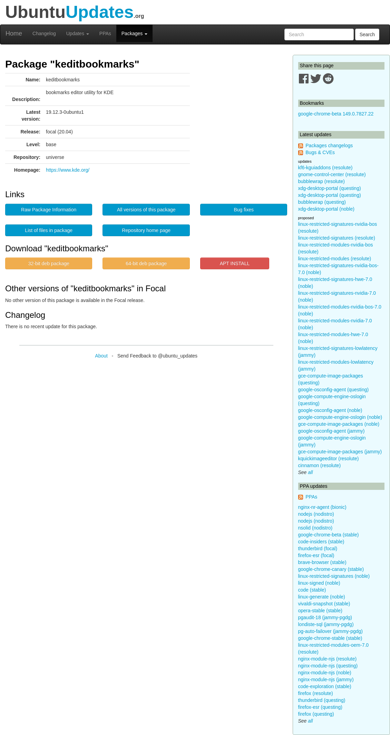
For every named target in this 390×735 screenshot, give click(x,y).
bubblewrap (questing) (322, 202)
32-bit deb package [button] (48, 263)
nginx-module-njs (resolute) (327, 659)
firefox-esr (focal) (316, 555)
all (310, 472)
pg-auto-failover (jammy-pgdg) (330, 631)
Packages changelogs (329, 145)
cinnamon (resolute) (319, 465)
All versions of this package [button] (146, 209)
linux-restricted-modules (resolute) (334, 258)
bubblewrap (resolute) (321, 181)
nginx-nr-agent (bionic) (322, 507)
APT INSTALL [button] (235, 263)
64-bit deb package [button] (146, 263)
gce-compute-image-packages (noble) (339, 424)
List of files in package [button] (48, 230)
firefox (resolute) (315, 693)
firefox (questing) (316, 714)
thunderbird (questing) (321, 700)
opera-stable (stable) (320, 610)
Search (367, 34)
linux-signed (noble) (319, 583)
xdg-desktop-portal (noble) (326, 209)
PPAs (105, 33)
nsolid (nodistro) (315, 528)
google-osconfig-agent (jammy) (331, 431)
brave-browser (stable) (322, 562)
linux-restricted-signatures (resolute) (336, 238)
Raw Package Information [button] (48, 209)
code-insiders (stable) (321, 541)
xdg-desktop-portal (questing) (329, 188)
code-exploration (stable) (324, 686)
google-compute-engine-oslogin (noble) (340, 417)
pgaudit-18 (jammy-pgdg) (325, 617)
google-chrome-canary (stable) (331, 569)
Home (14, 33)
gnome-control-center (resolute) (332, 174)
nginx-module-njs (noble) (324, 672)
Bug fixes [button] (244, 209)
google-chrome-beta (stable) (328, 534)
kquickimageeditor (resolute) (328, 458)
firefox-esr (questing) (320, 707)
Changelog (44, 33)
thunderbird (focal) (318, 548)
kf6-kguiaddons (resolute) (325, 167)
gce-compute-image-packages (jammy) (340, 451)
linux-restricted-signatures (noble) (334, 576)
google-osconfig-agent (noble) (330, 410)
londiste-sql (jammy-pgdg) (326, 624)
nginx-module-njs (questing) (328, 665)
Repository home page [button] (146, 230)
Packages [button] (134, 33)
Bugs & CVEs (320, 152)
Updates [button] (77, 33)
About (101, 356)
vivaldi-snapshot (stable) (324, 603)
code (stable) (312, 590)
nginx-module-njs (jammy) (326, 679)
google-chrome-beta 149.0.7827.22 (336, 114)
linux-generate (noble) (321, 597)
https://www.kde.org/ (67, 170)
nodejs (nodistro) (316, 514)
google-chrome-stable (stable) (330, 638)
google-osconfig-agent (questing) (333, 389)
